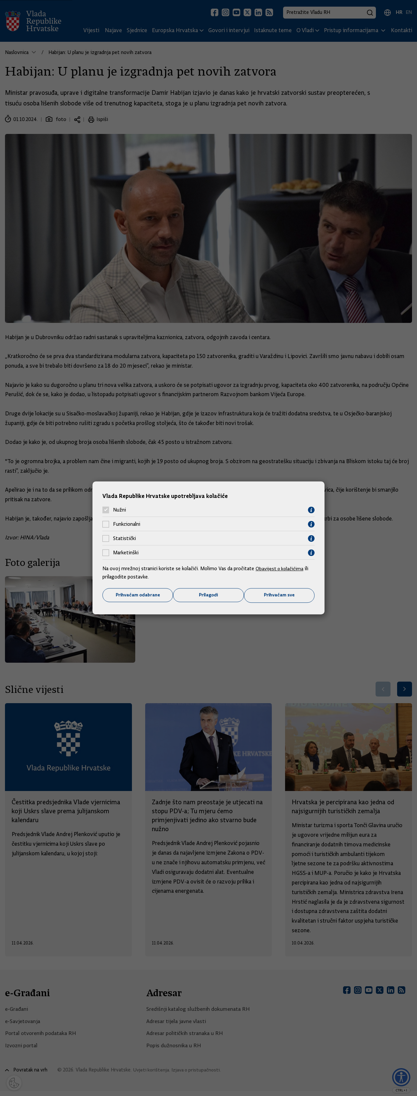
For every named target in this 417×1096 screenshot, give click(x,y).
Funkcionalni (126, 524)
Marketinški (126, 553)
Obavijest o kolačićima (280, 568)
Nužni (119, 510)
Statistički (124, 538)
